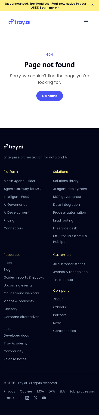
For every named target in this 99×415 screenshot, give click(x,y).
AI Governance (16, 204)
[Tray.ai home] (20, 21)
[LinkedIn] (27, 398)
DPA (52, 391)
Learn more (49, 8)
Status (9, 398)
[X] (35, 398)
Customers (62, 254)
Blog (7, 269)
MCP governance (67, 196)
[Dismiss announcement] (92, 4)
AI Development (17, 212)
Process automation (69, 212)
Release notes (15, 359)
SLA (62, 391)
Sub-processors (82, 391)
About (58, 299)
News (57, 323)
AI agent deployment (70, 189)
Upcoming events (18, 285)
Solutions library (65, 181)
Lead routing (63, 220)
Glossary (10, 309)
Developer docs (16, 335)
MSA (40, 391)
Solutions (60, 171)
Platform (11, 171)
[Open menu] (85, 21)
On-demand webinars (22, 293)
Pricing (9, 220)
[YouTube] (44, 398)
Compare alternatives (21, 317)
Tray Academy (16, 343)
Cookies (26, 391)
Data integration (66, 204)
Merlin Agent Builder (19, 181)
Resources (12, 254)
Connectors (13, 228)
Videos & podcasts (19, 301)
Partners (60, 315)
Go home (49, 95)
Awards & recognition (70, 272)
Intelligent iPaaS (16, 196)
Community (13, 351)
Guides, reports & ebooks (24, 277)
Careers (59, 307)
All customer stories (69, 264)
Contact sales (64, 330)
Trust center (63, 279)
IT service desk (65, 228)
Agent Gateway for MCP (23, 189)
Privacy (9, 391)
